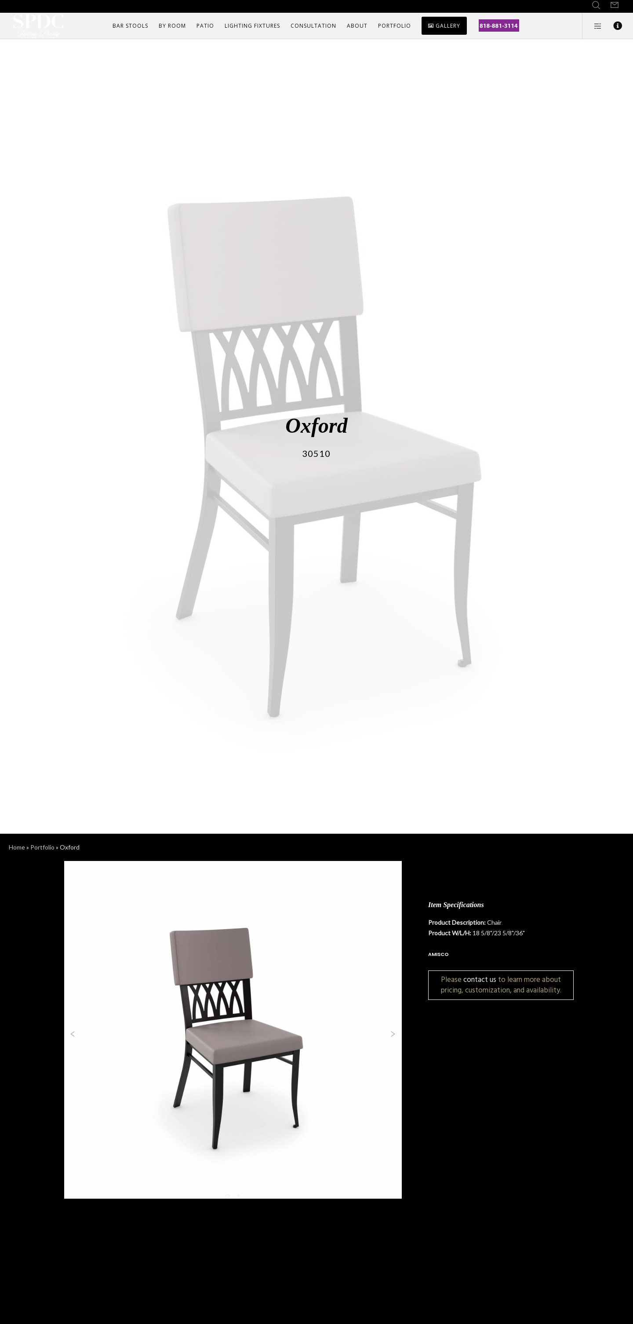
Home (17, 847)
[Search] (596, 5)
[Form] (614, 5)
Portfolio (42, 847)
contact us (479, 979)
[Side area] (592, 26)
